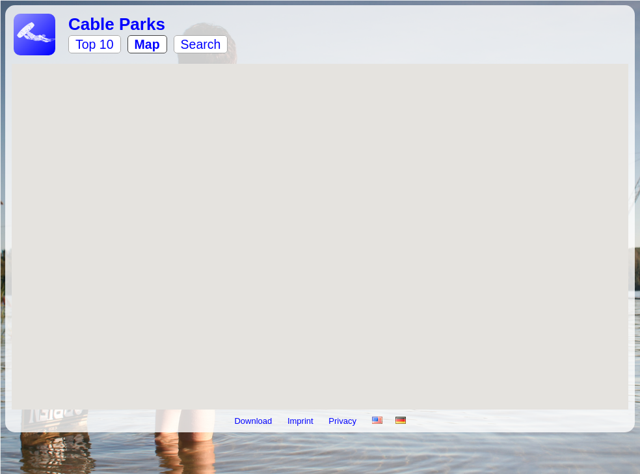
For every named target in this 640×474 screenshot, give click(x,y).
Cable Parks (116, 24)
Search (201, 44)
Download (254, 421)
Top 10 (94, 44)
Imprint (301, 421)
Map (147, 44)
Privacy (343, 421)
